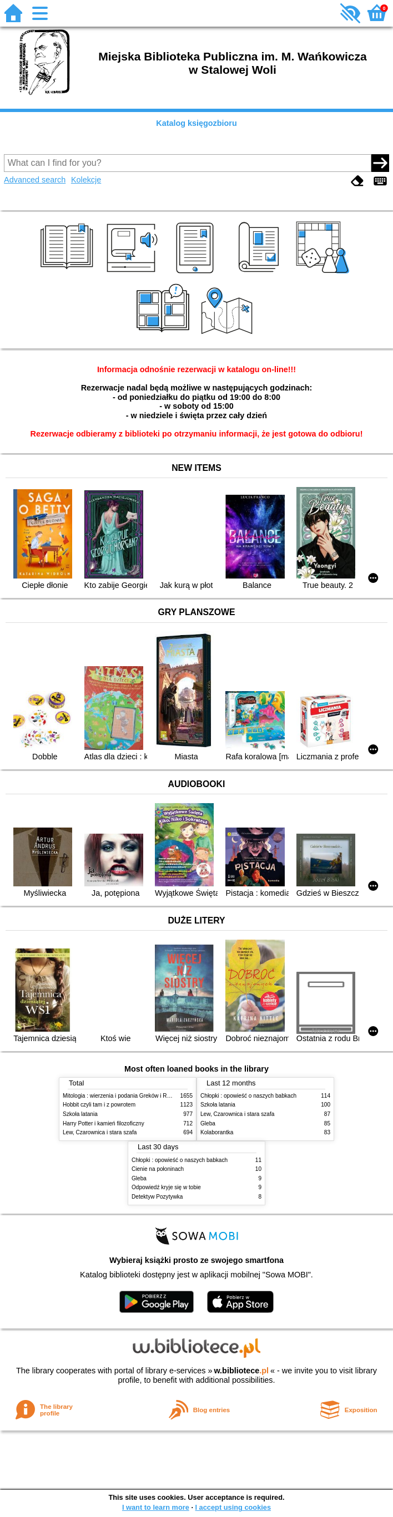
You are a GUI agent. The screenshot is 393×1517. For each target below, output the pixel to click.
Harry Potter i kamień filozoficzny (103, 1123)
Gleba (207, 1123)
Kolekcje (86, 179)
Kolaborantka (216, 1132)
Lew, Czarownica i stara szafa (100, 1132)
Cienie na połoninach (158, 1169)
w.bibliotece (241, 1370)
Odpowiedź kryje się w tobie (166, 1187)
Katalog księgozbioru (196, 123)
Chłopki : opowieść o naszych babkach (248, 1096)
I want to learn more (155, 1507)
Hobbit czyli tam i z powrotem (99, 1105)
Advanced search (35, 179)
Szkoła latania (80, 1114)
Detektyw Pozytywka (157, 1197)
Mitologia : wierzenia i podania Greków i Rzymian (124, 1096)
